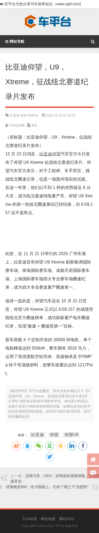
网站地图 (48, 519)
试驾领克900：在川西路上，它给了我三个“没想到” (47, 487)
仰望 (24, 115)
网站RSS (66, 519)
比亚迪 (15, 115)
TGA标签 (29, 519)
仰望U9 (33, 115)
